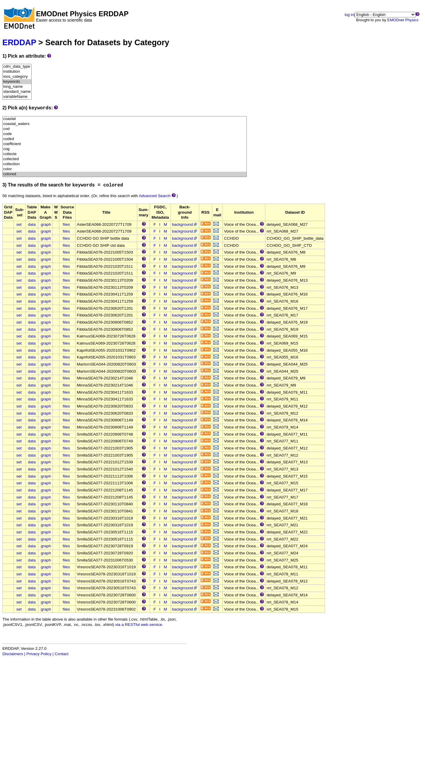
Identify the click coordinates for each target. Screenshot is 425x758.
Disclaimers (12, 654)
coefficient (124, 144)
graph (46, 224)
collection (124, 164)
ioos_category (17, 76)
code (124, 134)
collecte (124, 154)
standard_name (17, 91)
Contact (61, 654)
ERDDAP (19, 42)
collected (124, 159)
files (66, 224)
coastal (124, 118)
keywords (17, 81)
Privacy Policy (38, 654)
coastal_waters (124, 123)
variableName (17, 96)
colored (124, 174)
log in (349, 14)
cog (124, 149)
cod (124, 129)
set (19, 224)
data (31, 224)
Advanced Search (154, 196)
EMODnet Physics (402, 20)
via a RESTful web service (138, 624)
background (185, 224)
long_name (17, 86)
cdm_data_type (17, 66)
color (124, 169)
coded (124, 139)
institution (17, 71)
